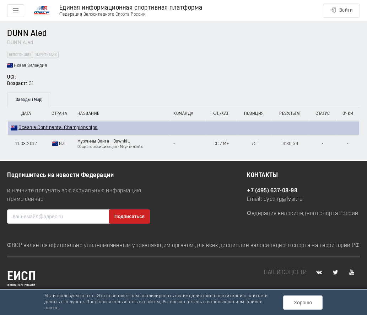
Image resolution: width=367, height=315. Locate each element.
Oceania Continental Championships (58, 127)
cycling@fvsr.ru (283, 199)
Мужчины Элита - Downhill (103, 141)
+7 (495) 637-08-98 (272, 191)
